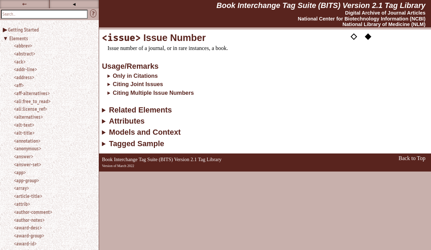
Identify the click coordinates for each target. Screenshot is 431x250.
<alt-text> (24, 124)
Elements (18, 38)
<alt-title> (24, 132)
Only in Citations (135, 76)
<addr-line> (25, 69)
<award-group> (29, 235)
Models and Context (145, 132)
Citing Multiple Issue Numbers (153, 93)
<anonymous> (27, 148)
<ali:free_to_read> (32, 101)
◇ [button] (354, 35)
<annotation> (27, 140)
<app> (20, 172)
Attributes (126, 121)
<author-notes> (29, 219)
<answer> (23, 156)
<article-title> (28, 195)
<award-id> (25, 243)
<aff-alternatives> (32, 93)
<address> (24, 77)
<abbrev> (23, 45)
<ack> (20, 61)
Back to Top (411, 158)
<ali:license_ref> (30, 108)
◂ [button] (74, 4)
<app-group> (26, 180)
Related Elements (140, 110)
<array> (21, 187)
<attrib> (22, 203)
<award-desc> (28, 227)
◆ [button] (368, 35)
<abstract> (24, 53)
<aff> (19, 85)
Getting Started (23, 29)
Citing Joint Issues (138, 84)
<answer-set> (27, 164)
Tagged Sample (136, 144)
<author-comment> (33, 211)
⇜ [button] (24, 4)
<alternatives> (28, 116)
